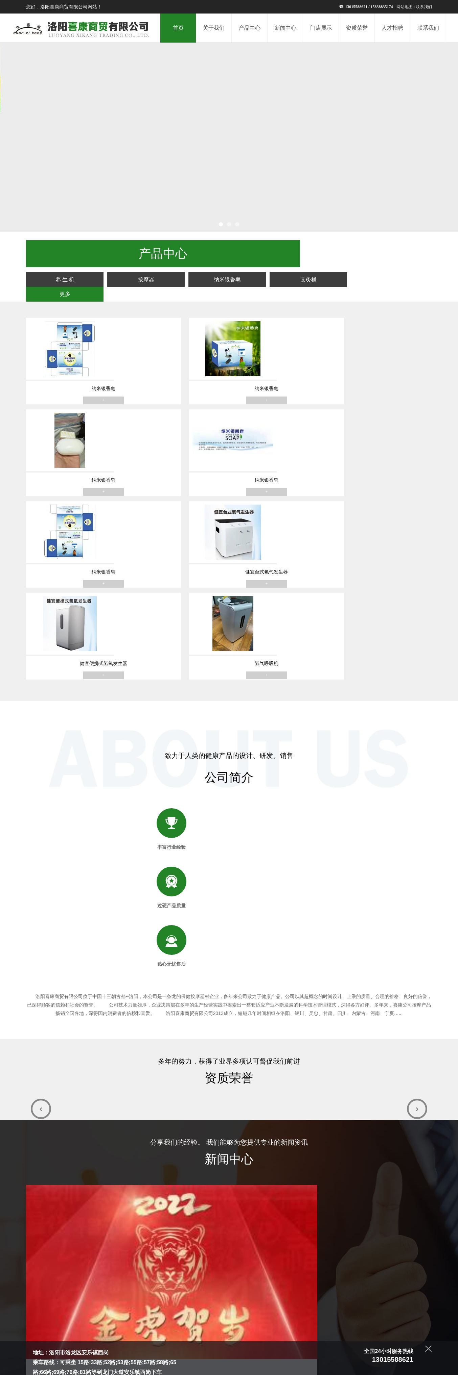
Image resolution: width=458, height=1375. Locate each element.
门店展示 (234, 1327)
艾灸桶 (342, 252)
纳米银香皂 (280, 252)
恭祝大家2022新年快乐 (61, 965)
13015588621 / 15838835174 (366, 6)
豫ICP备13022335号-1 (253, 1365)
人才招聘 (281, 1327)
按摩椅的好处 (184, 881)
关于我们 (163, 1327)
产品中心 (187, 1327)
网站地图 (404, 6)
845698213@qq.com (84, 1176)
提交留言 (394, 1269)
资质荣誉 (258, 1327)
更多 (402, 252)
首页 (144, 1327)
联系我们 (424, 6)
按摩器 (219, 252)
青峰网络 (311, 1365)
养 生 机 (158, 252)
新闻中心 (210, 1327)
